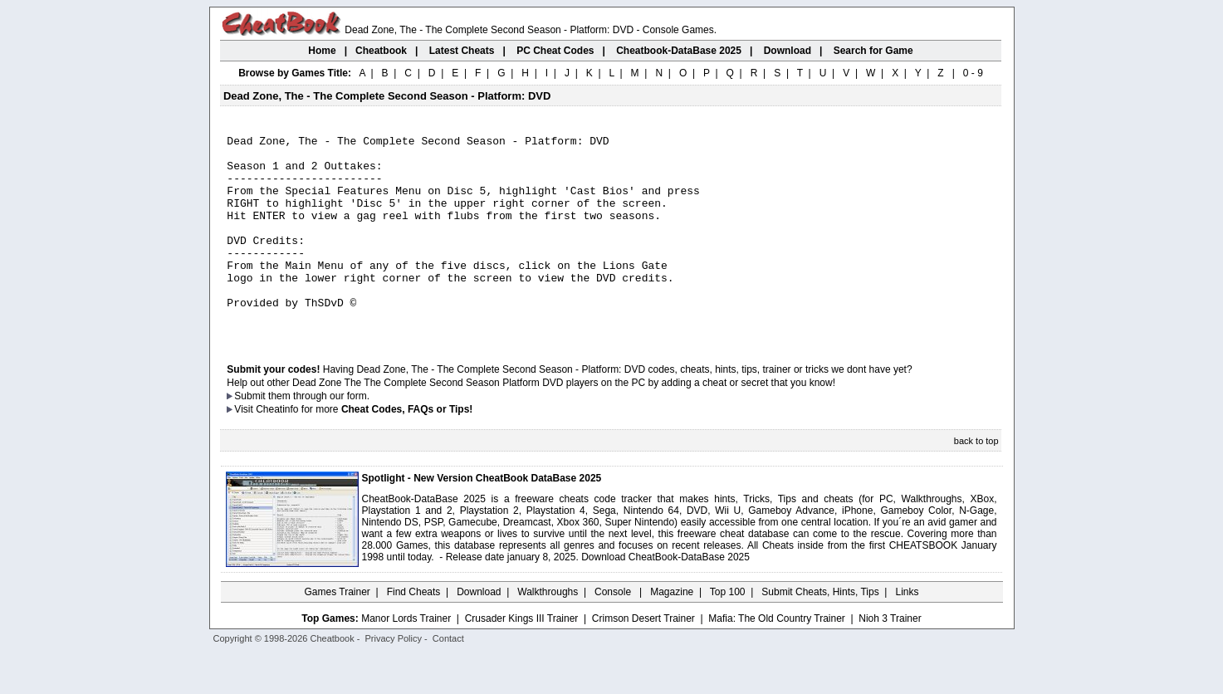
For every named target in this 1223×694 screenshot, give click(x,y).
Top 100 (728, 632)
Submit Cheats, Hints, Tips (819, 632)
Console (614, 632)
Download (479, 632)
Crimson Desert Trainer (643, 658)
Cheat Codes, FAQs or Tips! (406, 449)
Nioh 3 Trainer (890, 658)
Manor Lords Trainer (406, 658)
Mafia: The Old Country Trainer (776, 658)
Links (907, 632)
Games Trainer (336, 632)
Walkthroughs (547, 632)
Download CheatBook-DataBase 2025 (665, 597)
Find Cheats (414, 632)
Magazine (671, 632)
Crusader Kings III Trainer (522, 658)
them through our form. (318, 436)
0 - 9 (973, 73)
